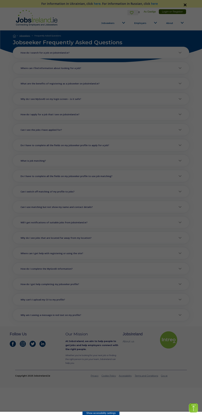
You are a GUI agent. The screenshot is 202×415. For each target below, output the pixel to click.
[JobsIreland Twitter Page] (33, 344)
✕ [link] (185, 5)
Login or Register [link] (172, 11)
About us (128, 341)
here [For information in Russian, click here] (154, 4)
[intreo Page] (176, 340)
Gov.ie (164, 375)
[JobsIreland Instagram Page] (23, 344)
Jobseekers (107, 23)
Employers (140, 23)
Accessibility (125, 375)
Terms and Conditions (146, 375)
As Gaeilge (150, 11)
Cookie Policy (108, 375)
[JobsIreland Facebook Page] (13, 344)
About (169, 23)
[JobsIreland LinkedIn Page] (42, 344)
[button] (101, 52)
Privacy (95, 375)
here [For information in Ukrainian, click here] (97, 4)
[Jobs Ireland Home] (36, 18)
